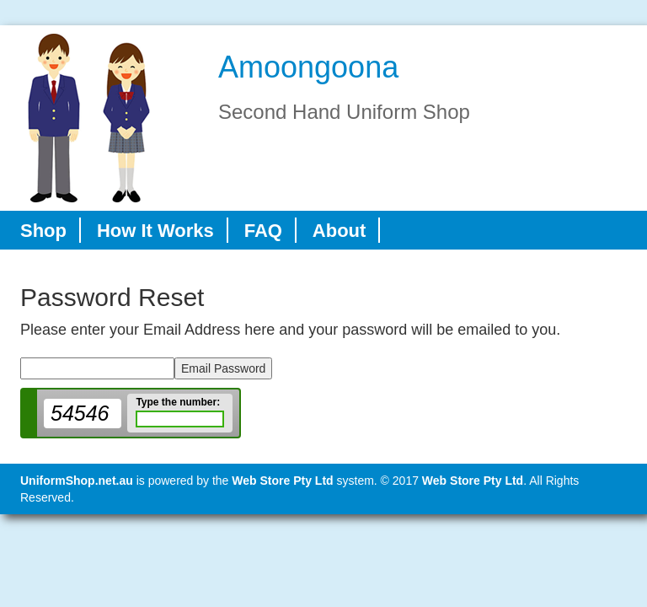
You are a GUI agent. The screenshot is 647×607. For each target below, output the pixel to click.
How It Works (155, 230)
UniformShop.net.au (76, 480)
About (339, 230)
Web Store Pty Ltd (282, 480)
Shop (43, 230)
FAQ (263, 230)
